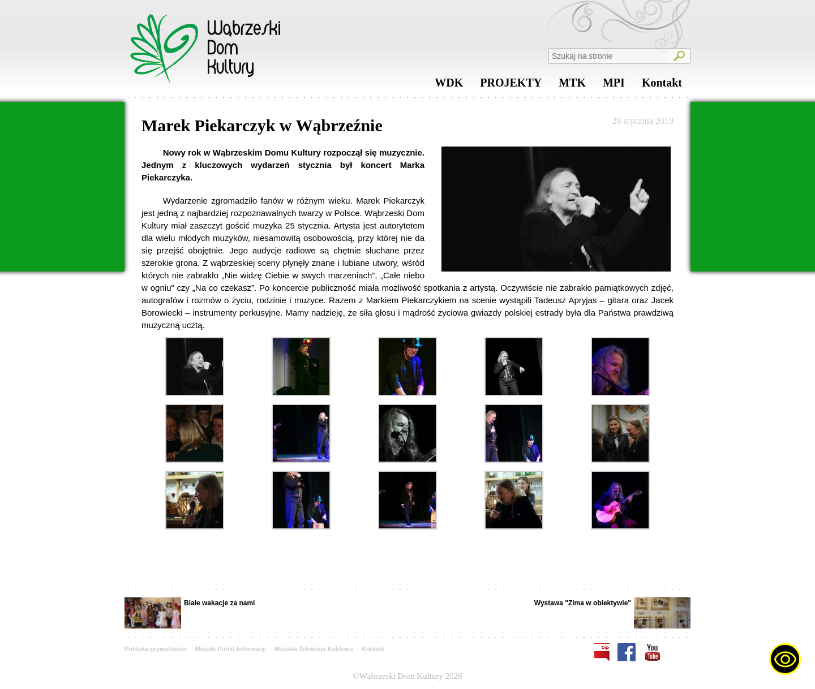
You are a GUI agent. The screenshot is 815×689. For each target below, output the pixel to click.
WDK (449, 85)
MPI (614, 85)
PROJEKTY (511, 85)
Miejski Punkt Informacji (230, 648)
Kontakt (662, 85)
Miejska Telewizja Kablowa (313, 648)
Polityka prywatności (155, 648)
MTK (572, 85)
